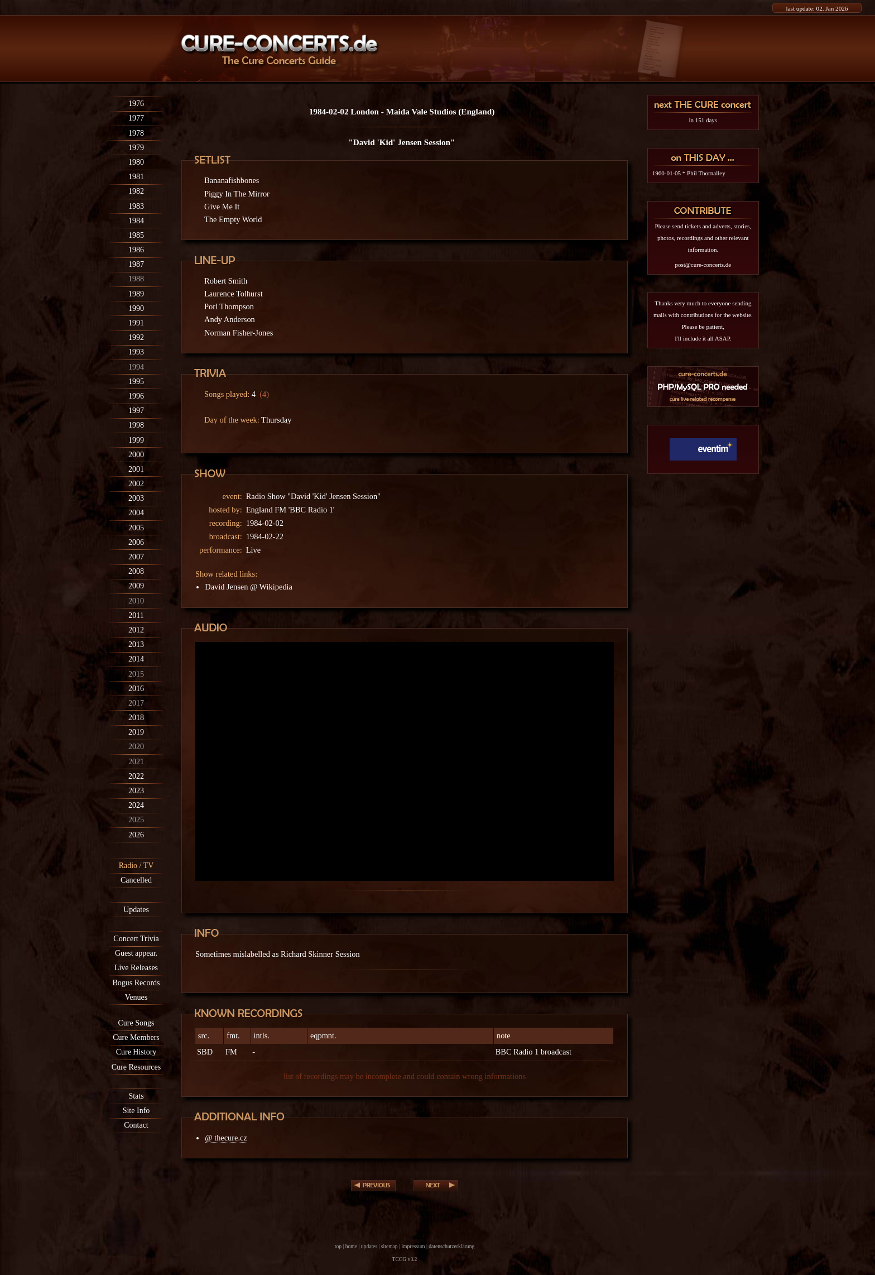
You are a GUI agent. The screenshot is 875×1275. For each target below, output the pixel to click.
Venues (136, 997)
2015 (136, 674)
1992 (136, 337)
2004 (136, 513)
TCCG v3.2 (404, 1259)
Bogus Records (136, 983)
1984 (136, 221)
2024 (136, 805)
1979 (136, 147)
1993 (136, 352)
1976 (136, 103)
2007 (136, 557)
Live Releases (136, 968)
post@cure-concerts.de (703, 264)
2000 (136, 454)
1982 (136, 191)
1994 (136, 367)
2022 (136, 776)
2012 (136, 630)
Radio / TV (136, 865)
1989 (136, 294)
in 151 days (703, 120)
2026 (136, 835)
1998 (136, 425)
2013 (136, 644)
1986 (136, 250)
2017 (136, 703)
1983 (136, 206)
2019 (136, 732)
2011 (135, 615)
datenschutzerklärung (451, 1246)
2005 (136, 528)
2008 (136, 571)
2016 (136, 688)
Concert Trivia (135, 938)
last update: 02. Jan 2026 (817, 8)
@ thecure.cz (226, 1137)
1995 (136, 381)
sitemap (389, 1246)
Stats (135, 1096)
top (338, 1246)
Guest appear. (136, 953)
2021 (136, 762)
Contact (136, 1125)
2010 (136, 601)
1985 (136, 235)
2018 (136, 717)
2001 (136, 469)
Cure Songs (136, 1023)
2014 (136, 659)
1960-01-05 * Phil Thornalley (688, 173)
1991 (136, 323)
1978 (136, 133)
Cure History (136, 1052)
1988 (136, 279)
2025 (136, 820)
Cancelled (136, 880)
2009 (136, 586)
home (351, 1246)
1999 (136, 440)
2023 (136, 791)
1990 (136, 308)
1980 (136, 162)
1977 (136, 118)
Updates (136, 909)
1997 (136, 410)
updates (369, 1246)
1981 (136, 176)
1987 (136, 264)
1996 (136, 396)
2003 (136, 498)
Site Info (136, 1110)
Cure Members (136, 1037)
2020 (136, 746)
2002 (136, 484)
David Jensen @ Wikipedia (248, 586)
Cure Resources (136, 1067)
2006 (136, 542)
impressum (413, 1246)
